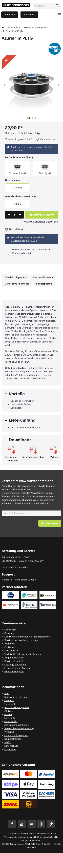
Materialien (14, 27)
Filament (28, 27)
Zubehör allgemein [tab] (15, 277)
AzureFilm (42, 27)
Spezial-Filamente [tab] (43, 277)
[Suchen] (57, 6)
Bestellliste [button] (14, 229)
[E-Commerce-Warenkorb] (29, 14)
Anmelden (9, 14)
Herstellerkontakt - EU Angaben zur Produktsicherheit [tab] (31, 251)
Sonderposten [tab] (44, 283)
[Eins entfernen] (9, 215)
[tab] (31, 394)
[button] (5, 84)
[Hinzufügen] (20, 215)
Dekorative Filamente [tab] (17, 283)
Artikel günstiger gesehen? (41, 221)
